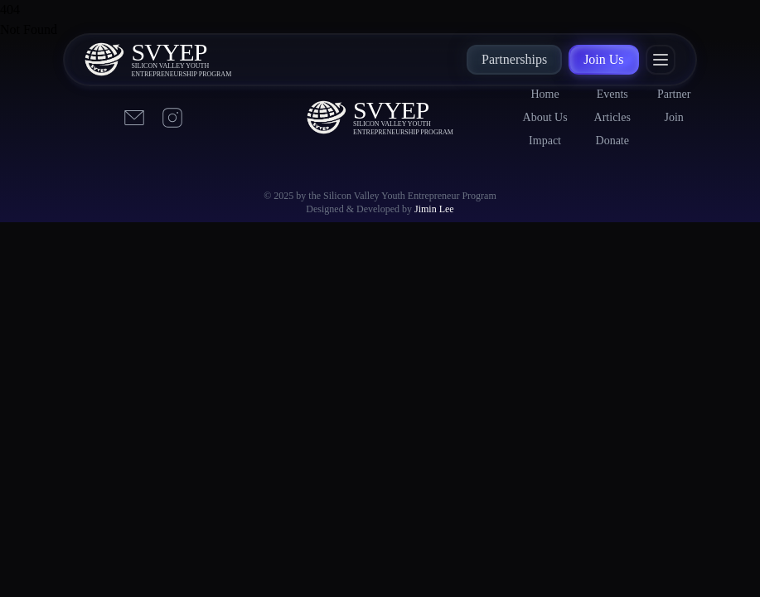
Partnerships (514, 59)
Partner (673, 94)
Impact (545, 140)
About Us (545, 117)
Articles (612, 117)
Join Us (603, 59)
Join (673, 117)
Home (544, 94)
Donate (612, 140)
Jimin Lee (434, 209)
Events (612, 94)
